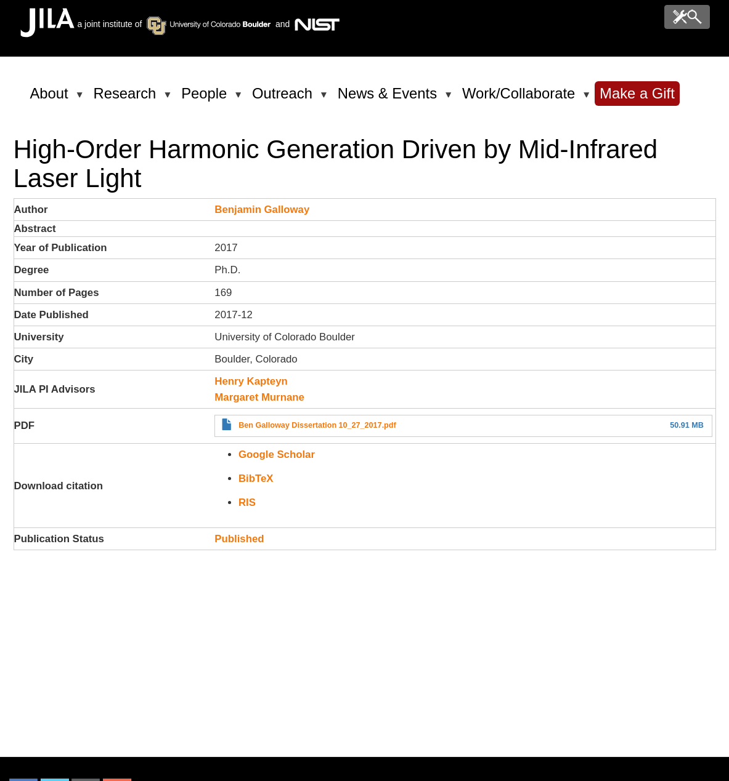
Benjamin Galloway (261, 209)
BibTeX (256, 478)
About (51, 98)
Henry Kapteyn (250, 381)
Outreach (284, 98)
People (206, 98)
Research (127, 98)
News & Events (389, 98)
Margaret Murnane (259, 397)
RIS (247, 502)
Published (239, 539)
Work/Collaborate (521, 98)
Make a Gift (637, 93)
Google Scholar (276, 454)
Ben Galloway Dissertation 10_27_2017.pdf (317, 425)
